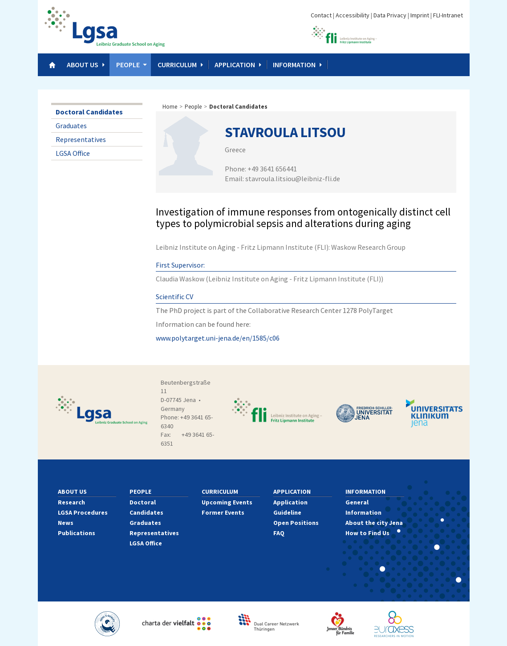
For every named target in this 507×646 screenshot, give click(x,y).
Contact (321, 15)
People (128, 64)
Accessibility (352, 15)
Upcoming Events (227, 502)
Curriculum (177, 64)
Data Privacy (389, 15)
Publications (76, 533)
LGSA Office (73, 153)
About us (82, 64)
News (65, 523)
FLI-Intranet (448, 15)
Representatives (81, 139)
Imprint (419, 15)
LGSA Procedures (83, 512)
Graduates (71, 125)
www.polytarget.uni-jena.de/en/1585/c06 (218, 337)
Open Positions (296, 523)
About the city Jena (374, 523)
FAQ (278, 533)
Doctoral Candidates (89, 111)
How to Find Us (367, 533)
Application (235, 64)
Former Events (223, 512)
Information (294, 64)
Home (169, 106)
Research (71, 502)
